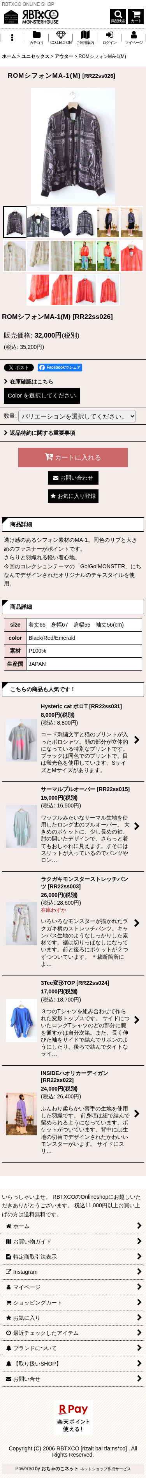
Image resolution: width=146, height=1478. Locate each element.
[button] (118, 16)
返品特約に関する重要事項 (39, 433)
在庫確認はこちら (28, 381)
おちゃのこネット (60, 1468)
